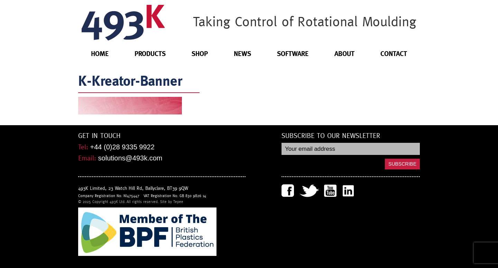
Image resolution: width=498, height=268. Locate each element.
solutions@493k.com (130, 158)
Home (100, 54)
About (344, 54)
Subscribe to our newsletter (331, 135)
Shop (200, 54)
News (242, 54)
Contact (393, 54)
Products (150, 54)
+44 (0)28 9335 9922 (122, 147)
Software (292, 54)
